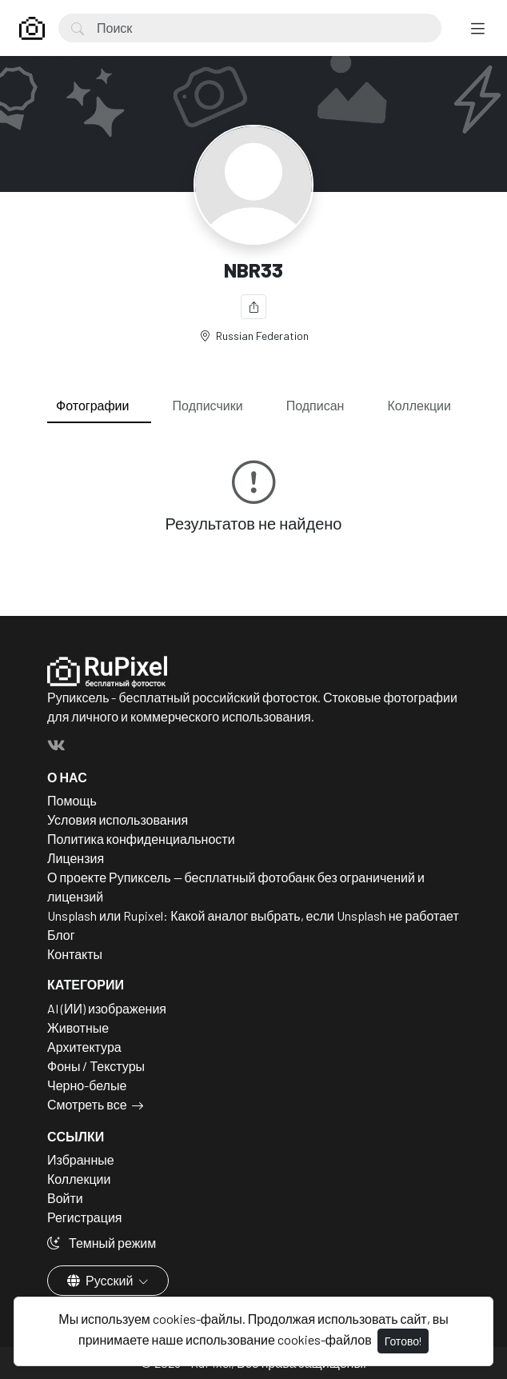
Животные (78, 1027)
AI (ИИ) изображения (106, 1008)
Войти (65, 1197)
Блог (61, 934)
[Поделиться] (253, 306)
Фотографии (92, 405)
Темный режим (101, 1242)
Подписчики (208, 405)
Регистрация (84, 1217)
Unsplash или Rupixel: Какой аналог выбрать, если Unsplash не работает (253, 915)
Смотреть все (87, 1104)
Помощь (72, 800)
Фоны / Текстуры (96, 1065)
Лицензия (75, 857)
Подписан (315, 405)
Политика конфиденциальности (141, 838)
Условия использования (117, 819)
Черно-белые (86, 1085)
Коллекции (419, 405)
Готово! (403, 1341)
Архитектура (84, 1046)
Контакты (74, 953)
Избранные (80, 1159)
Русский (101, 1280)
